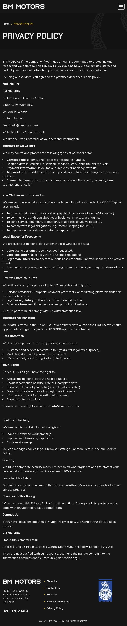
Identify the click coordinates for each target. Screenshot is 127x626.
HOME (6, 24)
